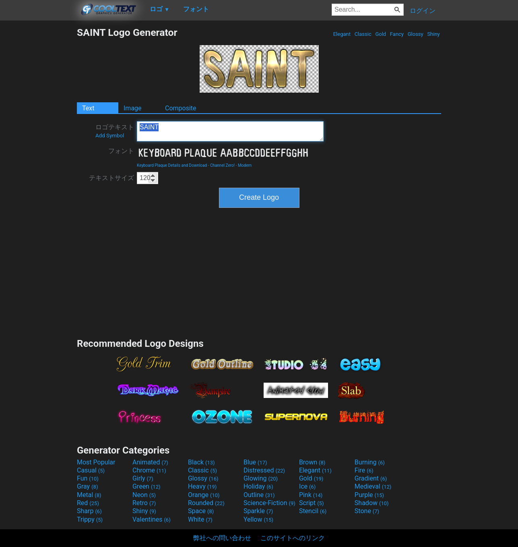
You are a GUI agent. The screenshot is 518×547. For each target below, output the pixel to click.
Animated (150, 462)
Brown (312, 462)
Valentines (151, 519)
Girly (142, 478)
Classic (363, 34)
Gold (380, 34)
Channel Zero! (222, 165)
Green (146, 486)
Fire (364, 470)
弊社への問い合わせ (222, 538)
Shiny (433, 34)
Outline (259, 495)
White (200, 519)
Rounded (206, 503)
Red (88, 503)
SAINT (230, 131)
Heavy (202, 486)
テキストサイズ (111, 178)
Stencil (312, 511)
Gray (87, 486)
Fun (88, 478)
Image (133, 108)
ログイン (422, 11)
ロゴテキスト (114, 131)
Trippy (90, 519)
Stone (367, 511)
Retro (144, 503)
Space (201, 511)
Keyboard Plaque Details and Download (172, 165)
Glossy (415, 34)
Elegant (342, 34)
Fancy (397, 34)
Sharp (89, 511)
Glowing (261, 478)
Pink (311, 495)
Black (201, 462)
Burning (370, 462)
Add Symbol (109, 136)
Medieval (373, 486)
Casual (91, 470)
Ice (307, 486)
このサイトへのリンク (292, 538)
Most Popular (96, 462)
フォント (121, 151)
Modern (245, 165)
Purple (369, 495)
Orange (204, 495)
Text (88, 108)
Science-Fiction (269, 503)
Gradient (371, 478)
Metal (89, 495)
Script (311, 503)
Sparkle (258, 511)
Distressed (264, 470)
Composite (180, 108)
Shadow (372, 503)
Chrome (149, 470)
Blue (255, 462)
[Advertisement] (38, 147)
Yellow (258, 519)
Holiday (258, 486)
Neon (144, 495)
